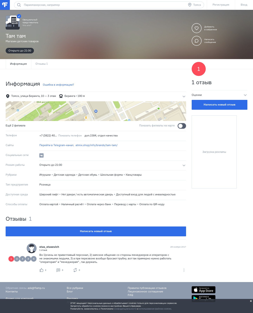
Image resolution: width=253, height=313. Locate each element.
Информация (18, 63)
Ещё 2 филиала (15, 125)
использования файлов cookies (155, 308)
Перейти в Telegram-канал (56, 145)
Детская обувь (87, 174)
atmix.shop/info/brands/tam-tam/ (97, 145)
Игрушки (45, 174)
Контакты (12, 291)
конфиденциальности (125, 308)
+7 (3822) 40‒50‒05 (48, 135)
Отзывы (41, 63)
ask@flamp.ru (36, 288)
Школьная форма (111, 174)
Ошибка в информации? (58, 84)
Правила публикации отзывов (147, 288)
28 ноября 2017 (178, 246)
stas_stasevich (49, 246)
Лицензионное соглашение (145, 291)
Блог (70, 291)
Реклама (72, 298)
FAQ (130, 295)
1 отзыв (202, 82)
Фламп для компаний (19, 298)
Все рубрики (75, 288)
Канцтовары (134, 174)
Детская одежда (64, 174)
